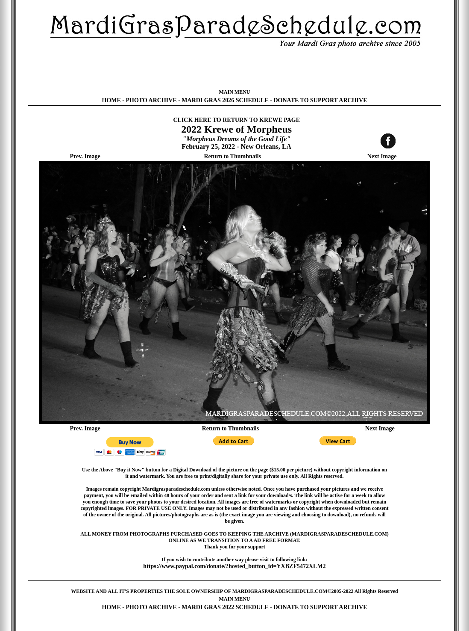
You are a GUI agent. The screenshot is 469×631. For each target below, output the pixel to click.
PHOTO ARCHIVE (151, 100)
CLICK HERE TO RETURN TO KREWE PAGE (236, 120)
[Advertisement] (234, 68)
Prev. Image (85, 156)
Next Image (382, 156)
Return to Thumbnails (232, 156)
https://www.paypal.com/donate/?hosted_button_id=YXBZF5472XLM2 (234, 566)
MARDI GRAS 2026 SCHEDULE (225, 100)
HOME (111, 100)
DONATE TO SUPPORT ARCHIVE (320, 100)
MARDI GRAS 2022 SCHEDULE (225, 607)
